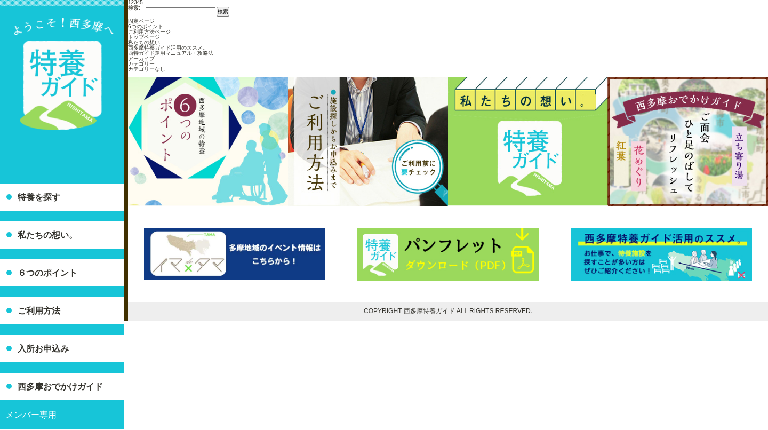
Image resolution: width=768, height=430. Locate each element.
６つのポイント (47, 272)
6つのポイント (145, 26)
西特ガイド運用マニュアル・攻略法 (170, 53)
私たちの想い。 (47, 235)
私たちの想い (144, 42)
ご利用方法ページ (149, 32)
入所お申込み (43, 348)
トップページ (144, 37)
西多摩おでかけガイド (60, 386)
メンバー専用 (31, 414)
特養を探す (39, 197)
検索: (134, 8)
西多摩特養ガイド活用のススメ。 (168, 48)
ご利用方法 (39, 310)
